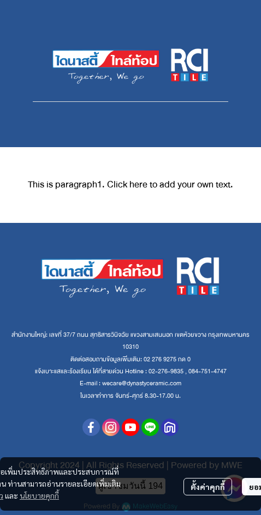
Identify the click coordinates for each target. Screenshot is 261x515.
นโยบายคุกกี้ (39, 495)
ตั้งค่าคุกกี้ (208, 487)
